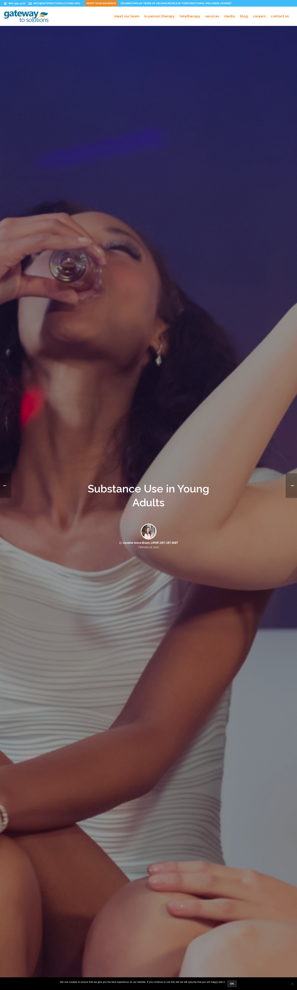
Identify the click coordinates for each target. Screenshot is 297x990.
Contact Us (280, 16)
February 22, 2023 (148, 539)
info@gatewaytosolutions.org (56, 3)
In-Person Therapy (159, 16)
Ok (232, 983)
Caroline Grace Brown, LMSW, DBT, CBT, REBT (150, 535)
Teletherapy (190, 16)
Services (212, 16)
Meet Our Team (126, 16)
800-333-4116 (17, 3)
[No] (292, 984)
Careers (259, 16)
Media (229, 16)
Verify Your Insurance (101, 3)
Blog (244, 16)
